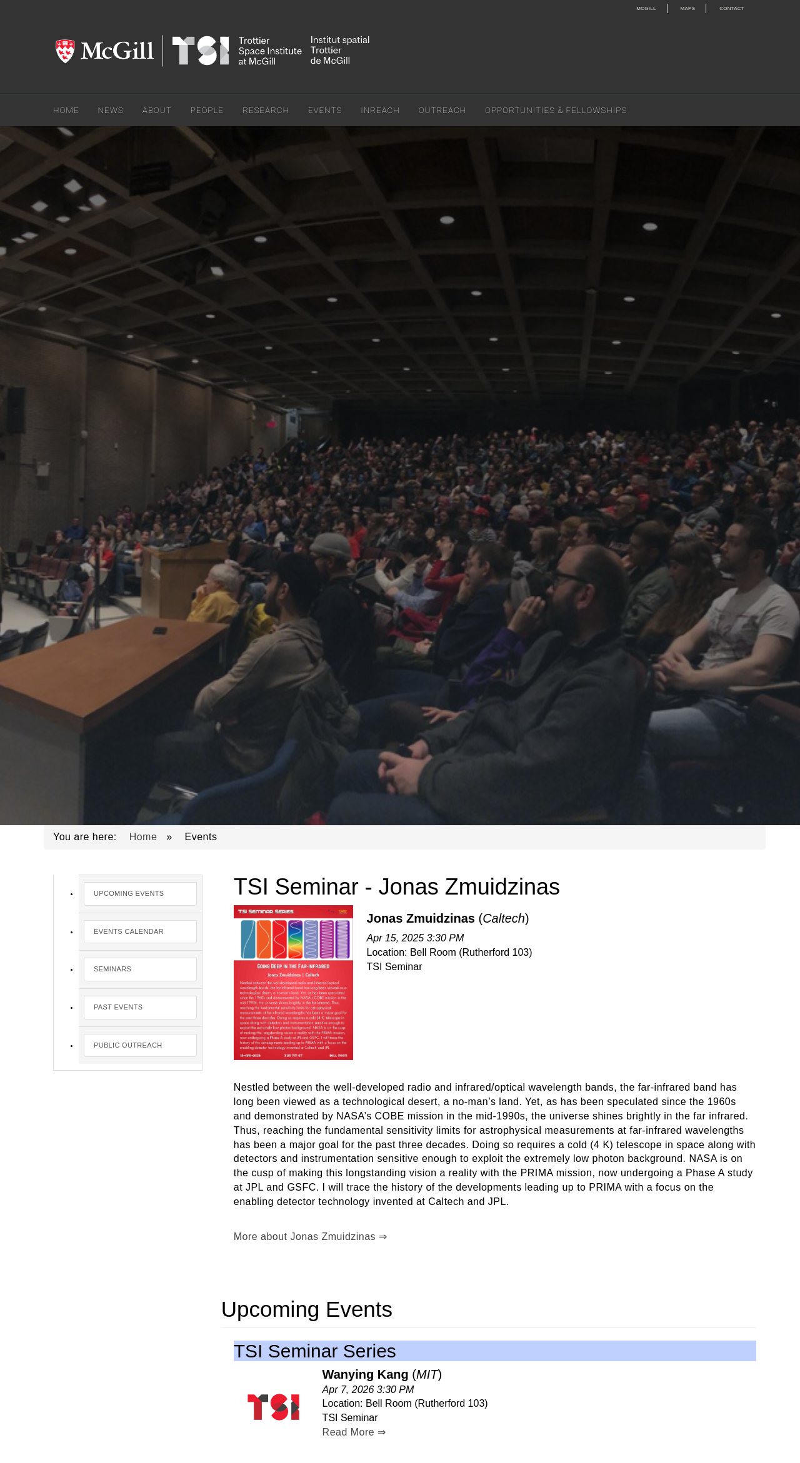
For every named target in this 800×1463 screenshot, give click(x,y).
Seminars (112, 969)
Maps (688, 8)
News (111, 110)
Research (265, 110)
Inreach (380, 110)
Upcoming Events (129, 893)
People (207, 110)
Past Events (118, 1007)
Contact (731, 8)
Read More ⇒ (354, 1432)
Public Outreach (128, 1045)
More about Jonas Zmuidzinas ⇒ (311, 1236)
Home (66, 110)
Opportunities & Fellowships (556, 110)
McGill (646, 8)
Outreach (442, 110)
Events (325, 110)
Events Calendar (129, 931)
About (157, 110)
